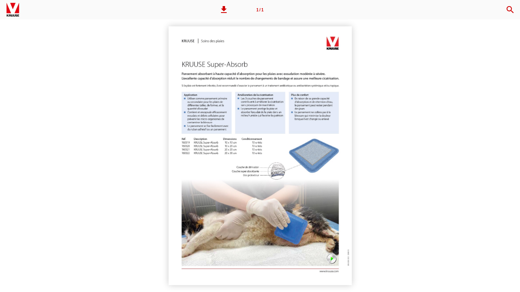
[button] (224, 9)
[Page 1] (260, 9)
